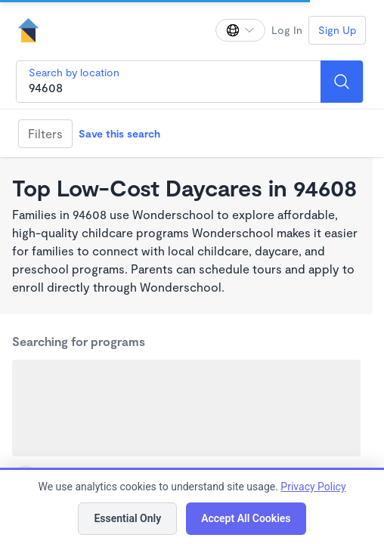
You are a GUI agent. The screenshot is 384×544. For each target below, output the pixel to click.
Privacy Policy (312, 487)
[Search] (342, 81)
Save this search (119, 133)
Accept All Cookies (245, 518)
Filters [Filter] (45, 133)
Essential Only (127, 518)
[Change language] (240, 30)
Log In (286, 29)
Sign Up (337, 29)
